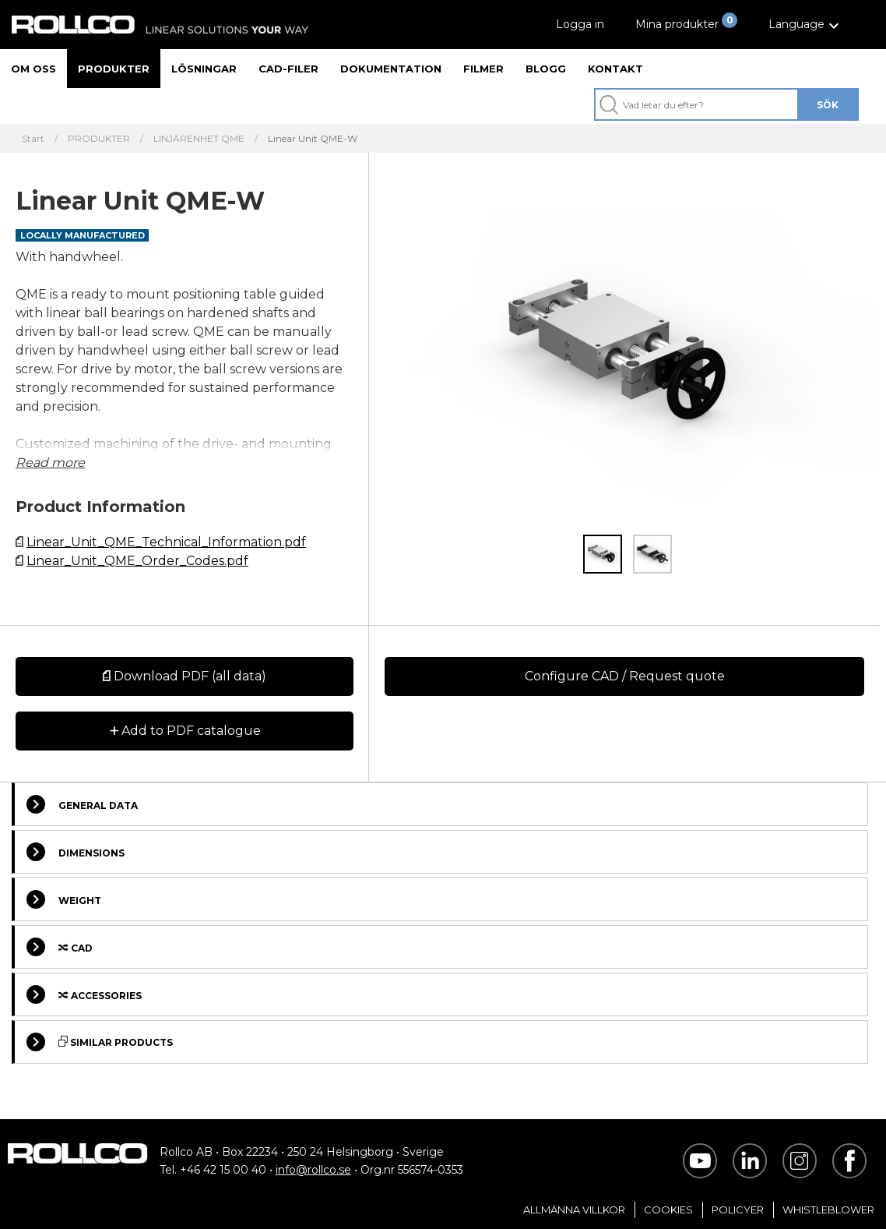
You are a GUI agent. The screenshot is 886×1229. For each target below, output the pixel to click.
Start (33, 138)
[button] (806, 24)
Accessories (84, 994)
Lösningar (204, 68)
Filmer (483, 68)
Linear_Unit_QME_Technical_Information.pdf (166, 542)
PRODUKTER (99, 138)
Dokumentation (390, 68)
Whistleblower (828, 1209)
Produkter (113, 68)
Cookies (668, 1209)
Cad (59, 947)
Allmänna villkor (574, 1209)
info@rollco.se (313, 1170)
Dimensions (75, 851)
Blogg (546, 68)
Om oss (33, 68)
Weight (63, 899)
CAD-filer (288, 68)
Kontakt (615, 68)
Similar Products (99, 1042)
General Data (82, 804)
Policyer (738, 1209)
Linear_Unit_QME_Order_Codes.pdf (137, 560)
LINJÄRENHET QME (198, 138)
